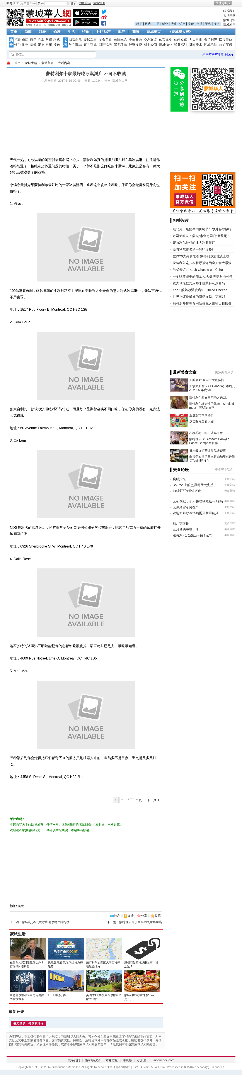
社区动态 (104, 32)
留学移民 (120, 44)
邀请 (131, 915)
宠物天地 (135, 40)
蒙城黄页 (154, 32)
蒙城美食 (47, 63)
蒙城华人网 (8, 63)
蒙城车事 (90, 40)
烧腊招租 (179, 479)
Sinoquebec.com (163, 1060)
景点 (208, 23)
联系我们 (229, 11)
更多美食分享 (224, 372)
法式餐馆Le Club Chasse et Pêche (198, 269)
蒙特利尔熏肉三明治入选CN (208, 397)
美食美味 (105, 40)
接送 (216, 23)
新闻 (28, 32)
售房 (148, 23)
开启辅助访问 (234, 3)
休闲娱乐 (180, 40)
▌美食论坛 (179, 470)
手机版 (127, 1060)
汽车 (41, 40)
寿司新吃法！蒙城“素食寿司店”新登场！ (201, 236)
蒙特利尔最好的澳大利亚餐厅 (194, 242)
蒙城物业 (165, 44)
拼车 (49, 44)
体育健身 (165, 40)
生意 (156, 23)
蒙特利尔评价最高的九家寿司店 (140, 922)
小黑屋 (141, 1060)
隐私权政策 (92, 1060)
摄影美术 (195, 44)
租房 (139, 23)
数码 (49, 40)
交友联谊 (150, 40)
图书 (25, 44)
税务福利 (180, 44)
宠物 (41, 44)
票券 (33, 44)
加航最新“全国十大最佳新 (206, 380)
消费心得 (75, 40)
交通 (199, 23)
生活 (71, 32)
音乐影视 (210, 40)
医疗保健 (225, 40)
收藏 (158, 915)
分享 (144, 915)
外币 (17, 44)
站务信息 (112, 1060)
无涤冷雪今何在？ (186, 507)
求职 (25, 40)
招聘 (17, 40)
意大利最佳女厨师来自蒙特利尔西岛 (199, 283)
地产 (121, 32)
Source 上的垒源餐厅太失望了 (195, 485)
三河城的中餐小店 (186, 529)
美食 (191, 23)
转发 (117, 915)
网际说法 (105, 44)
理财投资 (135, 44)
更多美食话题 (224, 469)
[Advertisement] (69, 116)
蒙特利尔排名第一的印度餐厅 (194, 249)
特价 (85, 32)
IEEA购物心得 (57, 995)
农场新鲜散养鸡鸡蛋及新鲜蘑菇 (195, 513)
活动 (173, 23)
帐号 (10, 3)
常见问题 (229, 15)
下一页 (151, 800)
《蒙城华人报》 (180, 32)
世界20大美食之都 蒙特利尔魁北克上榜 (201, 256)
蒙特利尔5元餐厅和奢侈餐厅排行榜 (46, 922)
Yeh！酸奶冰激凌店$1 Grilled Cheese (200, 290)
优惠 (182, 23)
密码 (40, 3)
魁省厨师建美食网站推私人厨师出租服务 (202, 303)
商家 (135, 32)
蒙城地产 (229, 24)
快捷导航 (222, 3)
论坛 (56, 32)
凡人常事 (195, 40)
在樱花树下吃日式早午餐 (206, 433)
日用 (33, 40)
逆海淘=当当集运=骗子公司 (193, 535)
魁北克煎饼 (181, 523)
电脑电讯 (120, 40)
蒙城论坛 (229, 20)
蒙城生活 (31, 63)
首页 (13, 32)
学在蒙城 (75, 44)
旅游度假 (225, 44)
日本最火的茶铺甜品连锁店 (207, 450)
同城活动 (210, 44)
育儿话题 (90, 44)
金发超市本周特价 (201, 415)
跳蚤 (42, 32)
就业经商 (150, 44)
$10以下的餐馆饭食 (187, 491)
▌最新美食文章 (183, 372)
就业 (165, 23)
